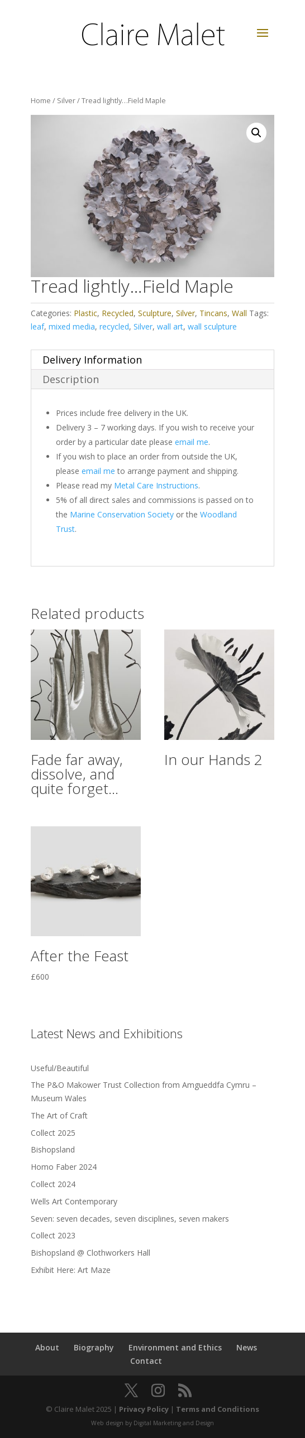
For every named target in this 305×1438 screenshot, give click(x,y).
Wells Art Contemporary (74, 1201)
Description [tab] (70, 379)
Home (41, 100)
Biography (94, 1347)
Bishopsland (53, 1149)
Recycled (118, 313)
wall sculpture (212, 326)
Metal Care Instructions (156, 485)
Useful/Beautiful (60, 1068)
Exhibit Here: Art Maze (71, 1270)
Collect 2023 (53, 1235)
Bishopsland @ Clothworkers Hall (90, 1252)
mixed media (72, 326)
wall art (170, 326)
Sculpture (154, 313)
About (47, 1347)
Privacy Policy (144, 1409)
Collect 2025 (53, 1132)
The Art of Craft (59, 1115)
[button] (256, 133)
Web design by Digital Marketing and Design (152, 1423)
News (246, 1347)
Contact (146, 1360)
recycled (114, 326)
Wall (239, 313)
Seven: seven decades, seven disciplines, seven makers (130, 1218)
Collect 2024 (53, 1184)
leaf (37, 326)
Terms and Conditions (217, 1409)
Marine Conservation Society (122, 514)
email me (191, 442)
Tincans (213, 313)
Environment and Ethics (175, 1347)
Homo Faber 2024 (64, 1166)
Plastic (85, 313)
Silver (66, 100)
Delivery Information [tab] (92, 359)
